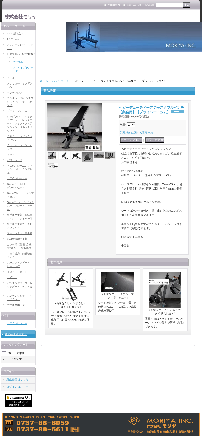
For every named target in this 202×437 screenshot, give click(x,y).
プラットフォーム (17, 110)
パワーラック (14, 160)
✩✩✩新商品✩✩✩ (17, 33)
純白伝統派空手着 (17, 238)
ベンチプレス (14, 92)
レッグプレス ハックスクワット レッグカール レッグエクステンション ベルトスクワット (19, 123)
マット (11, 154)
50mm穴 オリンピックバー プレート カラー (20, 206)
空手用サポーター (17, 305)
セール (11, 78)
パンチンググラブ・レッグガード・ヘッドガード (19, 287)
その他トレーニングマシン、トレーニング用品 (19, 169)
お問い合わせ (133, 5)
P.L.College (13, 39)
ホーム (44, 81)
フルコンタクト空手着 (19, 233)
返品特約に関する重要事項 (136, 132)
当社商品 (18, 61)
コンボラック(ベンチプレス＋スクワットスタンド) (20, 102)
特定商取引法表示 (16, 334)
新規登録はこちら (17, 379)
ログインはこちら (17, 386)
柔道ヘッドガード (17, 271)
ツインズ (12, 277)
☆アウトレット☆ (17, 178)
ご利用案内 (113, 5)
